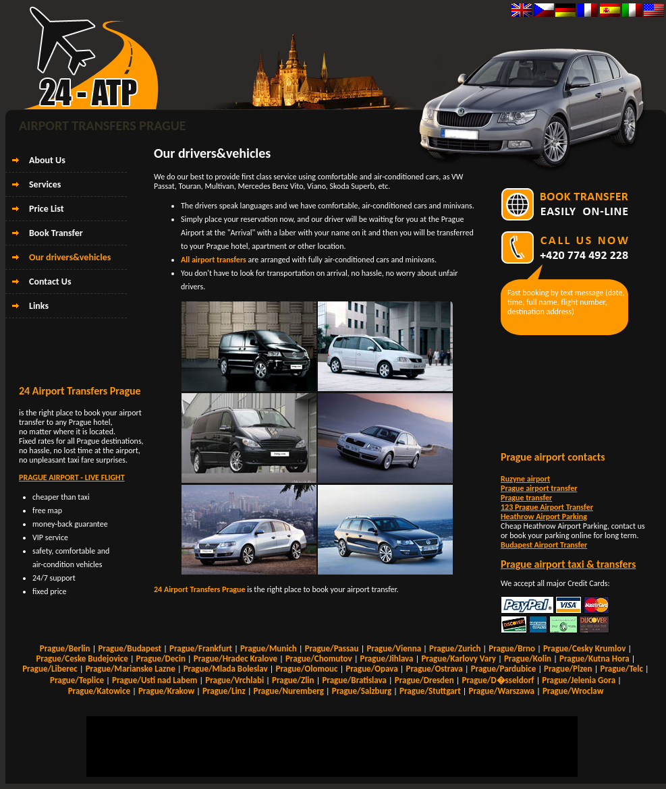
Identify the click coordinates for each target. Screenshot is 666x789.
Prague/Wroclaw (573, 691)
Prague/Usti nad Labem (154, 680)
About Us (47, 160)
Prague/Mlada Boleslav (226, 669)
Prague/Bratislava (354, 680)
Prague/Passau (332, 648)
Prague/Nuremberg (289, 691)
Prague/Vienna (393, 648)
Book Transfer (56, 233)
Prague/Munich (268, 648)
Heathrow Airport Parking (544, 516)
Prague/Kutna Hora (594, 658)
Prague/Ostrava (434, 669)
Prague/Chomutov (318, 658)
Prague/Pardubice (503, 669)
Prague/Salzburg (361, 691)
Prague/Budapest (129, 648)
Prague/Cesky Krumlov (584, 648)
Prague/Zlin (293, 680)
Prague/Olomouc (307, 669)
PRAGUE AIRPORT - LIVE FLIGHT (72, 477)
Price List (46, 208)
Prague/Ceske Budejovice (82, 658)
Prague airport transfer (539, 488)
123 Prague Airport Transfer (547, 507)
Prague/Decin (161, 658)
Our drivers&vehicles (70, 257)
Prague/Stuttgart (430, 691)
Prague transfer (526, 497)
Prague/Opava (371, 669)
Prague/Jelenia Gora (578, 680)
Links (39, 306)
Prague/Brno (512, 648)
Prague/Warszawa (502, 691)
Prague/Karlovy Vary (458, 658)
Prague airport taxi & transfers (568, 564)
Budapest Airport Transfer (544, 545)
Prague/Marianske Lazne (130, 669)
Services (45, 184)
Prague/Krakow (166, 691)
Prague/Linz (224, 691)
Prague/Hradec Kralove (235, 658)
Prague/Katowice (99, 691)
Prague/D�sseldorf (498, 680)
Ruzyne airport (525, 479)
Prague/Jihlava (387, 658)
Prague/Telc (621, 669)
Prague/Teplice (77, 680)
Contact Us (50, 281)
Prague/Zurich (454, 648)
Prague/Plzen (568, 669)
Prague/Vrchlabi (234, 680)
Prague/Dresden (424, 680)
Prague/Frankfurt (200, 648)
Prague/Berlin (65, 648)
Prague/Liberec (50, 669)
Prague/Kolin (527, 658)
